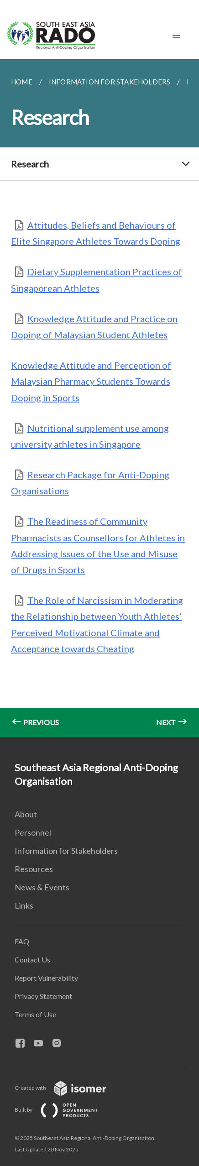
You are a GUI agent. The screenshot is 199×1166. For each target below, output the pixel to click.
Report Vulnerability (46, 977)
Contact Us (32, 959)
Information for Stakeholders (66, 851)
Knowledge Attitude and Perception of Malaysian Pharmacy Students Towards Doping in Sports (91, 381)
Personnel (33, 832)
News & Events (42, 887)
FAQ (22, 941)
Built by (63, 1109)
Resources (34, 869)
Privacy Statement (43, 996)
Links (24, 905)
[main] (99, 398)
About (26, 814)
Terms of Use (35, 1014)
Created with (68, 1087)
